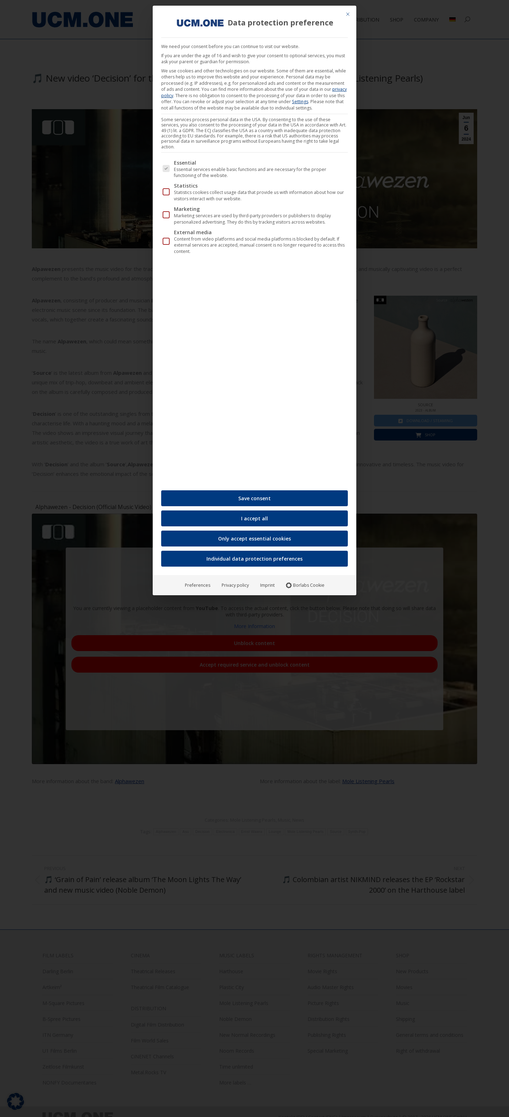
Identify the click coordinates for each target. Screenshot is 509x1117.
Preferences (197, 278)
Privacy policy (235, 278)
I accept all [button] (254, 211)
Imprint (267, 278)
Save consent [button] (254, 191)
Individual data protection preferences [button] (254, 251)
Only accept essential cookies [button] (254, 231)
